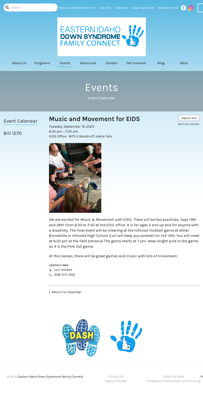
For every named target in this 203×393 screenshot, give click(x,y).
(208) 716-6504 (173, 377)
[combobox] (30, 7)
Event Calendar (20, 121)
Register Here (189, 118)
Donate (111, 63)
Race (183, 63)
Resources (88, 63)
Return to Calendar (67, 292)
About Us (19, 63)
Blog (161, 63)
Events (65, 63)
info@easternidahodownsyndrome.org (173, 381)
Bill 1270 (12, 133)
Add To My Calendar (189, 124)
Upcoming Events (143, 7)
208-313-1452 (64, 275)
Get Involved (136, 63)
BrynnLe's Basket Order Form (77, 7)
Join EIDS (105, 7)
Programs (42, 63)
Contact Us (121, 7)
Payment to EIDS (167, 7)
